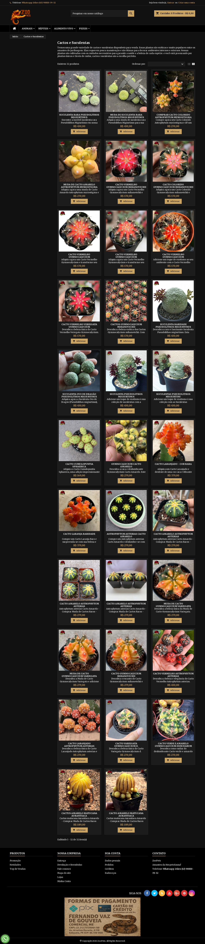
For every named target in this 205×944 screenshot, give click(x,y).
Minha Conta (64, 881)
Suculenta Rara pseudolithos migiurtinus (79, 116)
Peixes (83, 28)
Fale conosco (64, 869)
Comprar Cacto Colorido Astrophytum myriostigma (173, 116)
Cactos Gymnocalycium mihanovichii (126, 325)
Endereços (110, 873)
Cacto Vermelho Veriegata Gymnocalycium (79, 325)
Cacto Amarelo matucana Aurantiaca (126, 814)
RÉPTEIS (43, 28)
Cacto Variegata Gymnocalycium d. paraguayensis (126, 746)
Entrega (61, 860)
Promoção (15, 860)
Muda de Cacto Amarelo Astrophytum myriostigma (79, 185)
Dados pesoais (112, 860)
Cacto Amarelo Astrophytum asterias (173, 535)
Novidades (15, 864)
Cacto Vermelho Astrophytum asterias (173, 675)
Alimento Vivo (63, 28)
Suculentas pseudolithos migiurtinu (173, 395)
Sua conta (112, 853)
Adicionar (79, 131)
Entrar (170, 2)
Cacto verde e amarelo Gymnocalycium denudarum (173, 744)
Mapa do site (64, 873)
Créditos (109, 869)
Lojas (60, 877)
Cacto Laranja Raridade (79, 533)
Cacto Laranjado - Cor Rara (173, 464)
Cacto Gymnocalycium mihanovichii (126, 675)
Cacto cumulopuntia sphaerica (79, 465)
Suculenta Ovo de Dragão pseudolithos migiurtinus (79, 395)
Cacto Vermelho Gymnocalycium (79, 255)
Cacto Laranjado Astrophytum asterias (79, 744)
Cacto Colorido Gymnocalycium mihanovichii (173, 185)
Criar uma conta (186, 2)
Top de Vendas (18, 869)
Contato (159, 853)
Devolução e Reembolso (69, 864)
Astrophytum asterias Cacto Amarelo (126, 535)
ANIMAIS (27, 28)
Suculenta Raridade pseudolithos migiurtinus (173, 325)
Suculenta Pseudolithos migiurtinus (126, 395)
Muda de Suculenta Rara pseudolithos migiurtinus (126, 116)
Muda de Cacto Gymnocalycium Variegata (173, 605)
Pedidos (109, 864)
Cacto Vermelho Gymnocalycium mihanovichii (126, 185)
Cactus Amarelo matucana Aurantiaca (79, 814)
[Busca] (102, 13)
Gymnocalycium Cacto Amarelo (126, 465)
